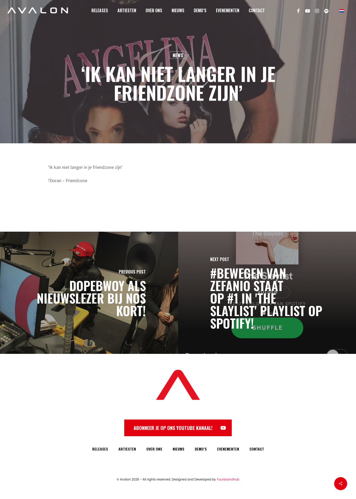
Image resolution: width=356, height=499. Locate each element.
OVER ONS (154, 449)
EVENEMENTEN (228, 449)
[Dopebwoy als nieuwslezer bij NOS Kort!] (89, 293)
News (178, 55)
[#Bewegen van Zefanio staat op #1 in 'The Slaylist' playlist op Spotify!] (267, 293)
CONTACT (256, 449)
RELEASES (100, 449)
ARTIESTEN (127, 449)
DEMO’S (201, 449)
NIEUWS (178, 449)
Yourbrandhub (228, 479)
